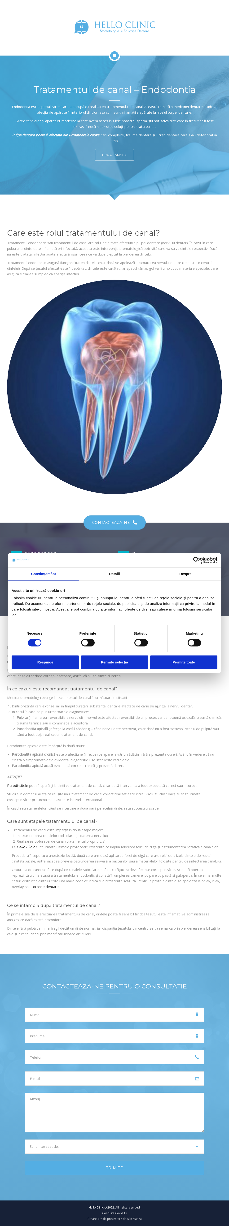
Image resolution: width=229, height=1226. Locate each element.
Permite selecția (114, 662)
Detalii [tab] (114, 574)
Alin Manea (134, 1219)
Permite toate (183, 662)
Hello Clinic (26, 847)
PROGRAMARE (114, 154)
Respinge (45, 662)
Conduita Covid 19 (114, 1213)
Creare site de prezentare (105, 1219)
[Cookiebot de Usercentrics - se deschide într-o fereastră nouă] (196, 560)
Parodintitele (17, 785)
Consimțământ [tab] (43, 574)
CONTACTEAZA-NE (114, 522)
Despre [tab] (185, 574)
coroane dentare (45, 886)
